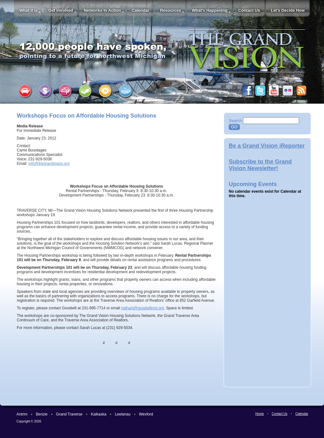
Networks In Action (102, 10)
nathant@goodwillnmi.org (142, 308)
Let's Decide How (288, 10)
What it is (28, 10)
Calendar (140, 10)
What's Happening (209, 10)
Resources (170, 10)
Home (259, 413)
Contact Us (249, 10)
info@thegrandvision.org (49, 163)
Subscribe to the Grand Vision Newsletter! (260, 164)
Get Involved (60, 10)
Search (235, 120)
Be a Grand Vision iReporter (267, 146)
